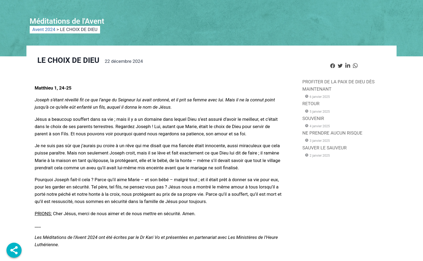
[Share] (14, 250)
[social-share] (332, 65)
